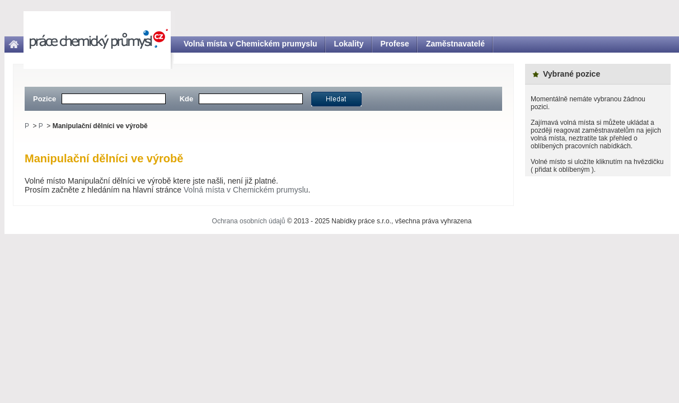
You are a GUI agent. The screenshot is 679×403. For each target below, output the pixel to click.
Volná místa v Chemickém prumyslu (250, 43)
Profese (395, 43)
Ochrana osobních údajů (248, 221)
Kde (187, 99)
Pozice (44, 99)
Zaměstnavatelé (455, 43)
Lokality (349, 43)
